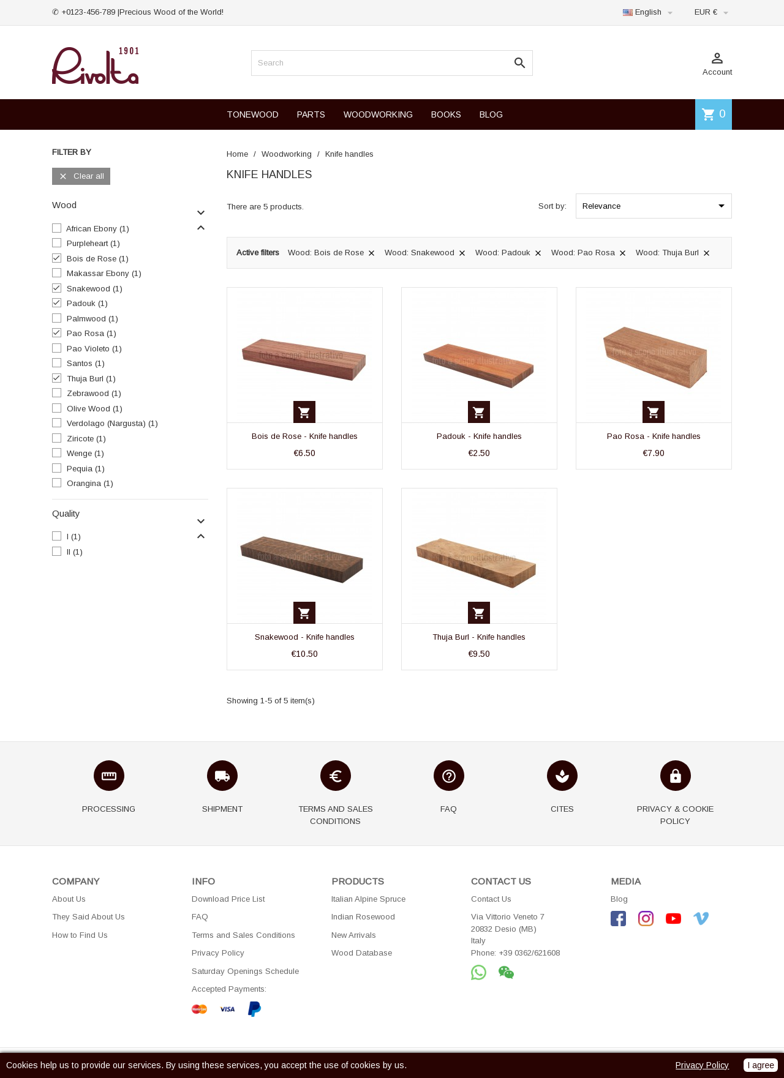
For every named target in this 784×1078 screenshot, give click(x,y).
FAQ (200, 916)
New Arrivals (353, 935)
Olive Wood (95, 408)
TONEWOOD (253, 114)
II (75, 551)
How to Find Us (80, 935)
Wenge (85, 453)
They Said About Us (88, 916)
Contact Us (491, 899)
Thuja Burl (91, 378)
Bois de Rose (98, 258)
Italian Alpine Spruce (368, 899)
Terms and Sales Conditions (243, 935)
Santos (86, 363)
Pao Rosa (91, 333)
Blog (619, 899)
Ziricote (86, 438)
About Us (69, 899)
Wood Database (361, 952)
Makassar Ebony (104, 273)
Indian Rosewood (363, 916)
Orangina (90, 483)
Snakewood (95, 288)
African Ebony (97, 228)
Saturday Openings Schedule (245, 971)
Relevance (655, 205)
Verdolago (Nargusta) (112, 423)
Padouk (87, 303)
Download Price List (228, 899)
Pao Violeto (94, 348)
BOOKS (446, 114)
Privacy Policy (218, 952)
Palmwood (92, 318)
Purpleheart (93, 243)
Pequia (86, 468)
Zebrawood (94, 393)
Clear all (81, 176)
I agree (760, 1065)
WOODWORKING (378, 114)
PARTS (311, 114)
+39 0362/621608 (529, 952)
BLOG (491, 114)
